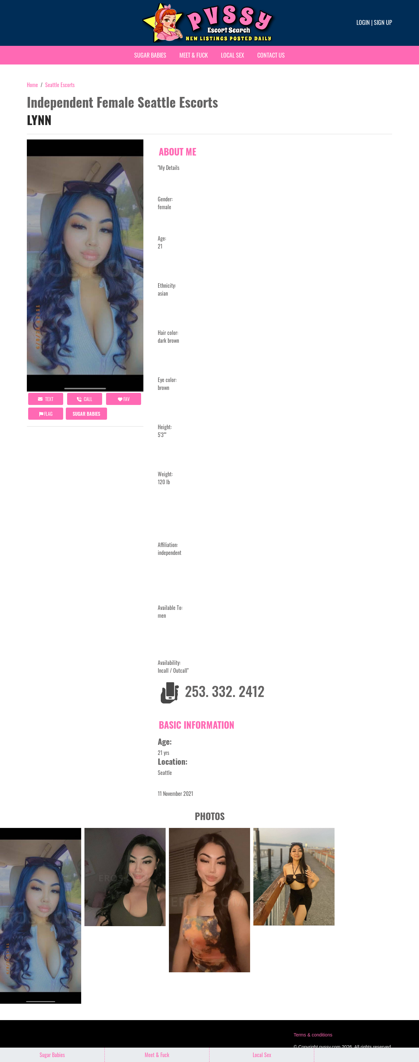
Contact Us (271, 55)
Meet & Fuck (193, 55)
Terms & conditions (313, 1034)
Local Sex (232, 55)
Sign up (383, 22)
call (84, 398)
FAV (124, 398)
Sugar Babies (150, 55)
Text (45, 398)
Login (363, 22)
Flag (45, 413)
